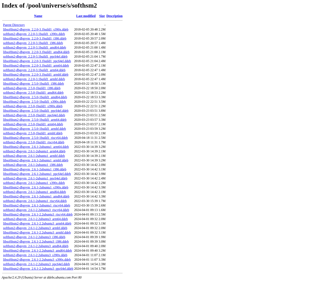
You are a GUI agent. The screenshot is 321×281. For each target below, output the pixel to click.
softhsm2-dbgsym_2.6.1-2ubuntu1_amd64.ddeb (34, 192)
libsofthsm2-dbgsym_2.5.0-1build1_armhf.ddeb (34, 128)
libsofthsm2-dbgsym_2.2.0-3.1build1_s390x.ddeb (35, 29)
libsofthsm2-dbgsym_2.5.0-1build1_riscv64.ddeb (35, 137)
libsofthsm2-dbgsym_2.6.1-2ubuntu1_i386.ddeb (34, 169)
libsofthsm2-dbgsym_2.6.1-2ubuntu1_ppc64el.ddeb (37, 174)
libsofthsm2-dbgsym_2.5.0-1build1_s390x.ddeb (34, 101)
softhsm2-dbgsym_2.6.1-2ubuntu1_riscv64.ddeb (35, 201)
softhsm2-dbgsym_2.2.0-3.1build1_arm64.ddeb (34, 70)
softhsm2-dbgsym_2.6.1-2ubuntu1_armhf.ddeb (34, 156)
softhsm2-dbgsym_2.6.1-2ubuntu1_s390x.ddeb (34, 183)
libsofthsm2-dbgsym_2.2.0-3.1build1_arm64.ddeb (36, 65)
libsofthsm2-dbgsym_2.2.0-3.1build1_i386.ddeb (34, 38)
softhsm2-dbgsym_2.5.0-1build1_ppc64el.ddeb (34, 115)
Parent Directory (14, 25)
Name (38, 16)
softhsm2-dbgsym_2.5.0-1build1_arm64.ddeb (33, 124)
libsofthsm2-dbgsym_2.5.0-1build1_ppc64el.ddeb (36, 110)
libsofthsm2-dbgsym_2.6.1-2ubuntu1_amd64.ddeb (36, 196)
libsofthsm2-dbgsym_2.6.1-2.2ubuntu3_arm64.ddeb (37, 223)
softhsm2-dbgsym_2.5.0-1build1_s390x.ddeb (32, 106)
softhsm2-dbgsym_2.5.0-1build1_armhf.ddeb (32, 133)
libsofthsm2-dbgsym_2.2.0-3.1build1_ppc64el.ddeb (37, 61)
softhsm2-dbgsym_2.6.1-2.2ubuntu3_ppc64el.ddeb (36, 264)
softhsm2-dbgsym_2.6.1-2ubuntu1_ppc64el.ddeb (35, 178)
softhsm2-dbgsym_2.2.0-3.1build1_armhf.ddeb (34, 79)
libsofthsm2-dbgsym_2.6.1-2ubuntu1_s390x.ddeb (35, 187)
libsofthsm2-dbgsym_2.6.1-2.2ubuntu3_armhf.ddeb (37, 232)
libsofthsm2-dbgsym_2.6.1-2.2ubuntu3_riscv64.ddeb (38, 214)
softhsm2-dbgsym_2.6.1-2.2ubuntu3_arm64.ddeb (35, 219)
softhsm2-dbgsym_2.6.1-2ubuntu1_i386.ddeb (33, 165)
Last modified (86, 16)
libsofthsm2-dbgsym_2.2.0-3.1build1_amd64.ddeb (36, 52)
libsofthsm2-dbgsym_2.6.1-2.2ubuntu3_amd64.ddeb (37, 250)
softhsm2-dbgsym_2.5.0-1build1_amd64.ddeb (33, 92)
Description (114, 16)
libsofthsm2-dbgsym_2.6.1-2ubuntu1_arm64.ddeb (36, 146)
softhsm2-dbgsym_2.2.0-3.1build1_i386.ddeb (33, 43)
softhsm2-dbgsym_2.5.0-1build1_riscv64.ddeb (33, 142)
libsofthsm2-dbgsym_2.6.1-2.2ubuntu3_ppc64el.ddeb (38, 268)
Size (102, 16)
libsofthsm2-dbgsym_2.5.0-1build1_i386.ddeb (33, 83)
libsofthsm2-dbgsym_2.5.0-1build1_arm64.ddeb (35, 119)
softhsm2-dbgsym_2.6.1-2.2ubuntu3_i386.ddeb (34, 237)
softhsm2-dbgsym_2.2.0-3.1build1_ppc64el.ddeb (35, 56)
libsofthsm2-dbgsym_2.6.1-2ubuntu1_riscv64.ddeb (36, 205)
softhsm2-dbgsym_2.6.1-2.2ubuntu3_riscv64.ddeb (36, 210)
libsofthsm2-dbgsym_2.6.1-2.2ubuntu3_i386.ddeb (36, 241)
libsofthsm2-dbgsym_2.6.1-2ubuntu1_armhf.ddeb (35, 160)
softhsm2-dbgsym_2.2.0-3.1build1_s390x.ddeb (34, 34)
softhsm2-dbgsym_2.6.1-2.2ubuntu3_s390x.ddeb (35, 255)
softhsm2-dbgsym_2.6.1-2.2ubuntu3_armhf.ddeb (35, 228)
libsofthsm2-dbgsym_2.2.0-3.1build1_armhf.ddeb (35, 74)
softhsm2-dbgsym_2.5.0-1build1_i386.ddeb (31, 88)
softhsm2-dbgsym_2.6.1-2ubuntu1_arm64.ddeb (34, 151)
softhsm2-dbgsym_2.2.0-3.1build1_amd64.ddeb (34, 47)
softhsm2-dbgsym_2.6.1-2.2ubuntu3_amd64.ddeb (35, 246)
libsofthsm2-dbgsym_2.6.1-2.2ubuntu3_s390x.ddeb (37, 259)
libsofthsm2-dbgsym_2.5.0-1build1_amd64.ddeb (35, 97)
